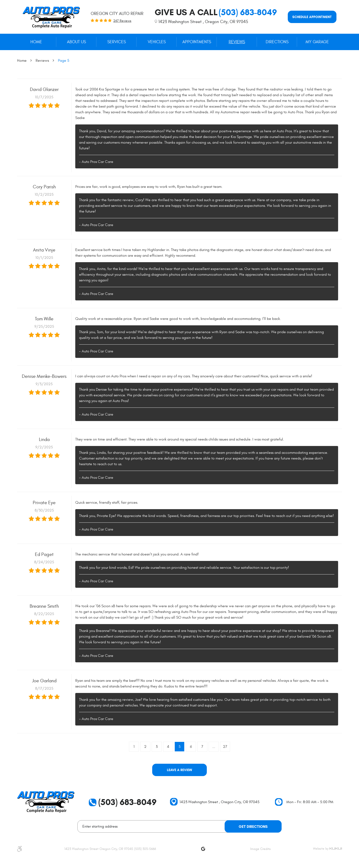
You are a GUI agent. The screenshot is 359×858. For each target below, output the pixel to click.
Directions (277, 41)
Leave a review (179, 770)
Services (116, 41)
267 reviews (122, 21)
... (213, 746)
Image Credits (260, 849)
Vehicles (157, 41)
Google (203, 848)
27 (225, 746)
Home (36, 41)
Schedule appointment (312, 17)
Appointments (196, 41)
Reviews (237, 41)
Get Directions (253, 826)
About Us (76, 41)
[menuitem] (36, 42)
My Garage (317, 41)
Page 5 (63, 60)
